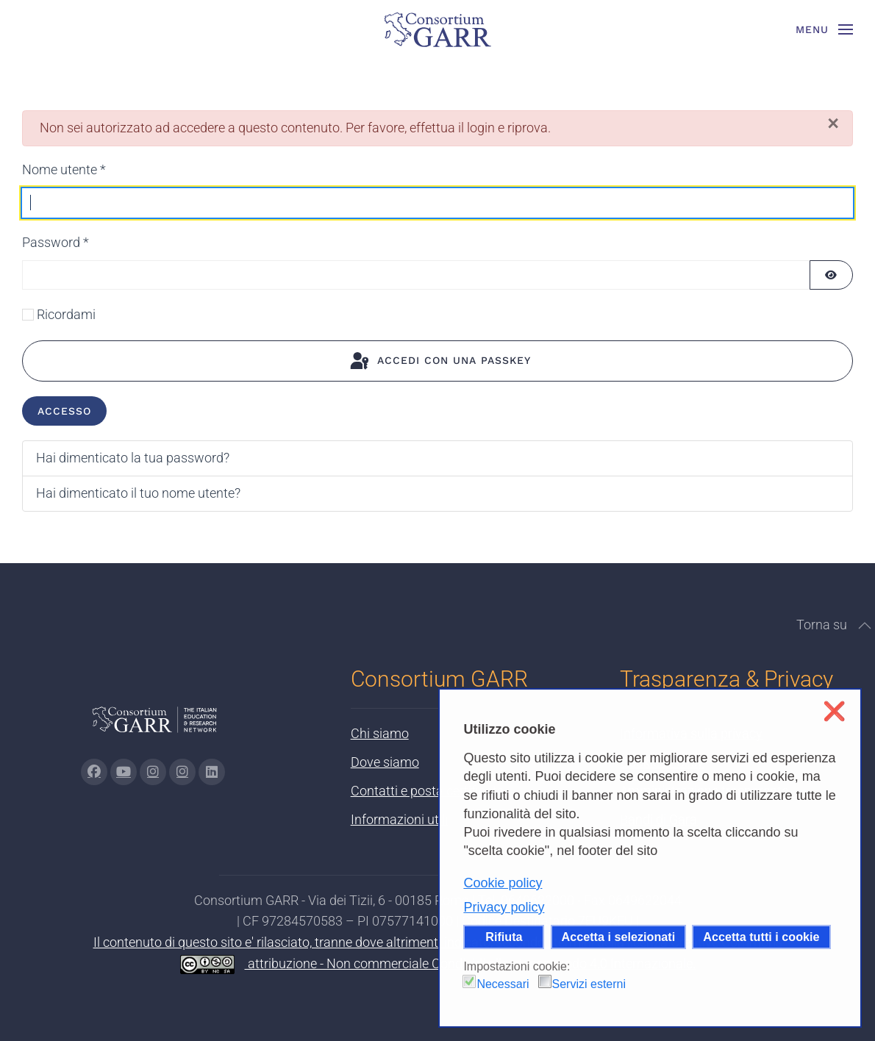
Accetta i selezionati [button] (619, 936)
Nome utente (64, 169)
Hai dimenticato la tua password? (132, 457)
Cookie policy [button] (502, 883)
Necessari (502, 984)
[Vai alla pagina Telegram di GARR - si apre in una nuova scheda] (182, 772)
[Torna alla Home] (437, 29)
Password (55, 242)
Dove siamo (385, 762)
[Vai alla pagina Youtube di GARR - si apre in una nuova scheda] (123, 772)
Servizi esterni (589, 984)
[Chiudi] (833, 123)
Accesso (64, 411)
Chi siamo (380, 733)
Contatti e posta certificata (427, 790)
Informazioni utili (399, 819)
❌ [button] (834, 711)
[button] (825, 29)
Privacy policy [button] (503, 907)
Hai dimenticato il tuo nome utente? (138, 493)
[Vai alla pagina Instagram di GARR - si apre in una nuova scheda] (153, 772)
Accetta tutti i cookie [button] (761, 936)
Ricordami (66, 314)
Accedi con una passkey (439, 362)
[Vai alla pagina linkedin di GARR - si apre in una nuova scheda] (212, 772)
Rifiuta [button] (503, 936)
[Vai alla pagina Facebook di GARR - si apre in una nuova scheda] (94, 772)
